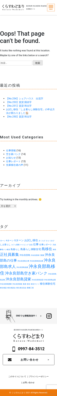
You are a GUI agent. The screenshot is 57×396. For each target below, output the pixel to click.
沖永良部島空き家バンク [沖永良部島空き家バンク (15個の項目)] (26, 273)
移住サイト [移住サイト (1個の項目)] (35, 284)
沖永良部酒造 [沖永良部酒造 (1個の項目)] (17, 284)
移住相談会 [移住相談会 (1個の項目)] (11, 288)
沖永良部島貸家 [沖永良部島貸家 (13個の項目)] (18, 279)
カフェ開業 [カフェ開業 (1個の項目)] (15, 245)
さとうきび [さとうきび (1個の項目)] (50, 241)
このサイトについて (17, 377)
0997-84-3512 (28, 349)
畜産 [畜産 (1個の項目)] (24, 284)
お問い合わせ (30, 359)
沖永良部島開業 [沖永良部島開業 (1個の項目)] (6, 284)
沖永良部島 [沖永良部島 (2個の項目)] (25, 255)
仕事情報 (11, 150)
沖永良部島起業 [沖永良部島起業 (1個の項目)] (50, 280)
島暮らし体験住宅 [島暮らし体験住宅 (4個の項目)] (30, 249)
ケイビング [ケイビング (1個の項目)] (24, 245)
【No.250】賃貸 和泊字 (19, 116)
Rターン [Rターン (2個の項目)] (10, 240)
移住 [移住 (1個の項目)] (28, 284)
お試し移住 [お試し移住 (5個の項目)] (31, 240)
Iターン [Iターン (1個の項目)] (2, 241)
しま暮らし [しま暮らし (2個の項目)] (5, 244)
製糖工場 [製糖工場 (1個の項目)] (30, 288)
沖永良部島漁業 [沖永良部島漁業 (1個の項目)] (22, 267)
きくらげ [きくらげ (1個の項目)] (42, 241)
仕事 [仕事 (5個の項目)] (36, 244)
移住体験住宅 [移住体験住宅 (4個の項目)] (47, 283)
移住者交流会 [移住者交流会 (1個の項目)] (21, 288)
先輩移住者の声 (14, 165)
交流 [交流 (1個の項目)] (31, 245)
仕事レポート (13, 161)
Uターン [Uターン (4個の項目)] (19, 240)
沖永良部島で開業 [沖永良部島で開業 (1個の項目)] (37, 255)
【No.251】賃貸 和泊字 (19, 105)
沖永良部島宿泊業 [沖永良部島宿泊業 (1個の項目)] (36, 261)
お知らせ (11, 157)
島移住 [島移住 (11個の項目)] (47, 249)
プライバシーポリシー (39, 377)
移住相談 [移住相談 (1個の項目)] (3, 288)
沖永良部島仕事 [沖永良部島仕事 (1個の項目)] (23, 261)
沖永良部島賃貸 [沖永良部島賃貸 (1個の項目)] (37, 280)
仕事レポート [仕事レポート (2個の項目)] (45, 244)
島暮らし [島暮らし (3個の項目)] (15, 249)
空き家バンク (13, 154)
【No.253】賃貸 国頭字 (19, 102)
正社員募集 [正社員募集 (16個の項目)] (9, 254)
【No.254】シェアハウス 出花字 (24, 98)
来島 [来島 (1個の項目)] (54, 250)
